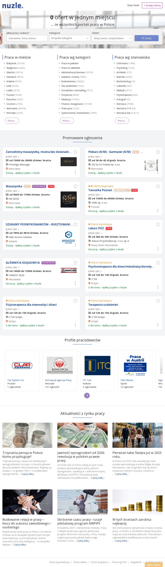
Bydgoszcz (15, 67)
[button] (75, 151)
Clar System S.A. (22, 367)
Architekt (124, 72)
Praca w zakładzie (70, 67)
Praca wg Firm (119, 562)
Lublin (13, 90)
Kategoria (54, 32)
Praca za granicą (99, 562)
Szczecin (14, 103)
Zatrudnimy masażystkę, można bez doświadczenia (41, 152)
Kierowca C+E (126, 108)
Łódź (12, 85)
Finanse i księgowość (76, 103)
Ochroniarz (125, 63)
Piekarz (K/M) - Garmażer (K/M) (109, 152)
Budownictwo (72, 81)
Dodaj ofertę (152, 5)
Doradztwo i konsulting (77, 90)
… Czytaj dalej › (27, 473)
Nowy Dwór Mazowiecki (104, 245)
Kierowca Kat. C (127, 112)
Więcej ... (11, 120)
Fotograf (123, 99)
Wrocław (14, 112)
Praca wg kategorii (75, 57)
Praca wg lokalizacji (59, 562)
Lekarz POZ (96, 228)
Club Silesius (135, 367)
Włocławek (14, 279)
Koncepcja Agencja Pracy (59, 367)
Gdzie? (95, 32)
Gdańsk (14, 72)
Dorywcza (70, 94)
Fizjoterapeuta (127, 94)
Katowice (14, 76)
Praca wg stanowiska (132, 57)
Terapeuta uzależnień (103, 305)
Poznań (14, 94)
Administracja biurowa (77, 72)
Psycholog (125, 67)
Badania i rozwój (73, 76)
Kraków (14, 81)
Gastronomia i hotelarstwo (79, 112)
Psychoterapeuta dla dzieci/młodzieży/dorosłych (121, 266)
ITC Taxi (97, 367)
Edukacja (70, 99)
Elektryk (124, 90)
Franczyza (70, 108)
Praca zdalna (80, 562)
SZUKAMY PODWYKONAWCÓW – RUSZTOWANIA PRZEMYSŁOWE (50, 224)
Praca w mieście (18, 57)
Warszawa (16, 108)
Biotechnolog (125, 81)
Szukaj (147, 38)
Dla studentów (72, 85)
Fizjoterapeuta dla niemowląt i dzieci (31, 305)
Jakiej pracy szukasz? (17, 32)
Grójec (94, 283)
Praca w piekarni (69, 63)
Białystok (15, 63)
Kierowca (124, 103)
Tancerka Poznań (100, 190)
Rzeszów (14, 99)
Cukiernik (124, 85)
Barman (124, 76)
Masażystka (14, 186)
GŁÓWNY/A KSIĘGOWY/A (23, 263)
